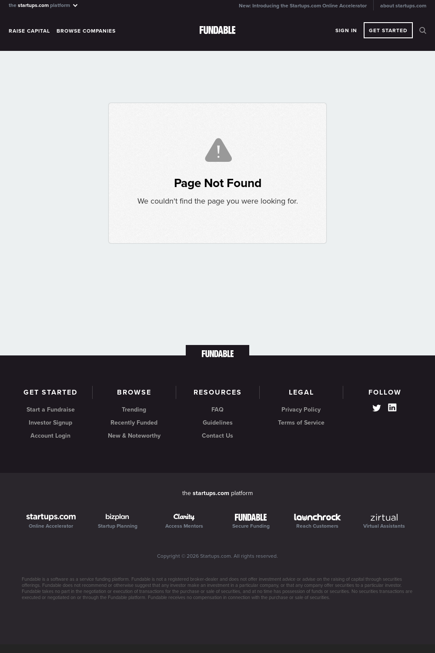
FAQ (217, 409)
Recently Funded (133, 422)
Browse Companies (86, 31)
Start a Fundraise (51, 409)
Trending (134, 409)
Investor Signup (50, 422)
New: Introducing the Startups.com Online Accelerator (303, 6)
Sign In (346, 30)
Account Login (50, 435)
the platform (44, 5)
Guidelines (218, 422)
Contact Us (217, 435)
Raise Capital (29, 31)
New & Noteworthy (134, 435)
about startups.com (403, 6)
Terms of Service (301, 422)
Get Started (388, 30)
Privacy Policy (301, 409)
